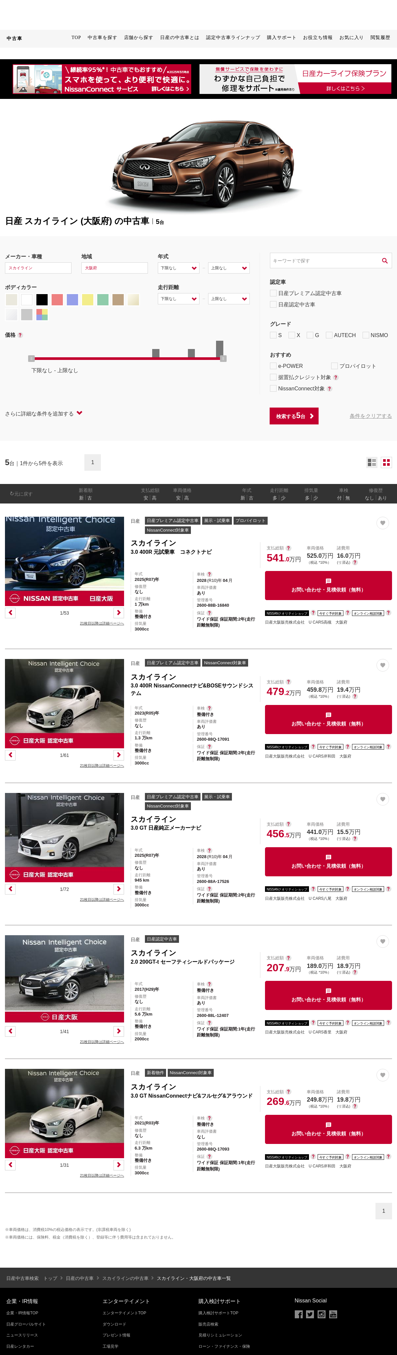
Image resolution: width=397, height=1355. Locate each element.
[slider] (31, 358)
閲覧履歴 (380, 37)
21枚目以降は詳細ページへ (102, 623)
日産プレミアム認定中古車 (306, 293)
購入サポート (281, 37)
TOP (76, 37)
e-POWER (286, 366)
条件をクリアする (371, 416)
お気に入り (351, 37)
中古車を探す (102, 37)
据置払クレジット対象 (304, 377)
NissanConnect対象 (301, 388)
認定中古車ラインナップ (233, 37)
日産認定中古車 (292, 304)
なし (369, 498)
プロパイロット (353, 366)
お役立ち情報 (317, 37)
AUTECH (341, 335)
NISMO (375, 335)
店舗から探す (139, 37)
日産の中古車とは (179, 37)
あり (382, 498)
